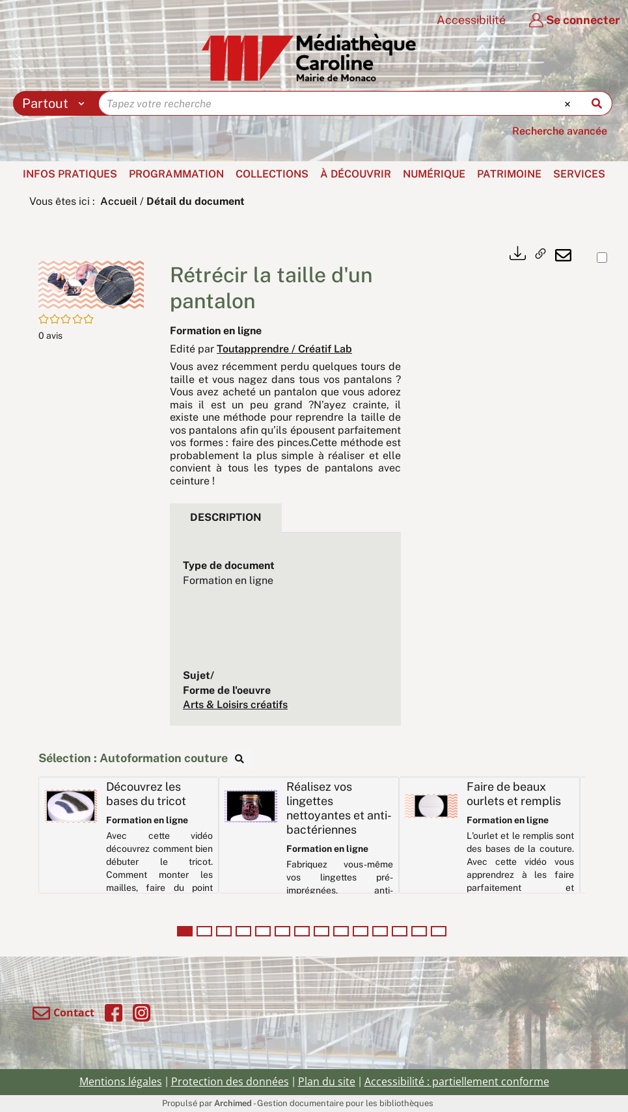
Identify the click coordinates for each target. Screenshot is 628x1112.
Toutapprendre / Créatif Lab (284, 349)
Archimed (233, 1103)
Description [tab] (226, 517)
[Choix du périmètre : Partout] (56, 103)
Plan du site (326, 1081)
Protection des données (230, 1081)
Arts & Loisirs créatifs (235, 704)
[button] (91, 284)
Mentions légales (120, 1081)
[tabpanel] (285, 636)
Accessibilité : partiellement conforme (456, 1081)
